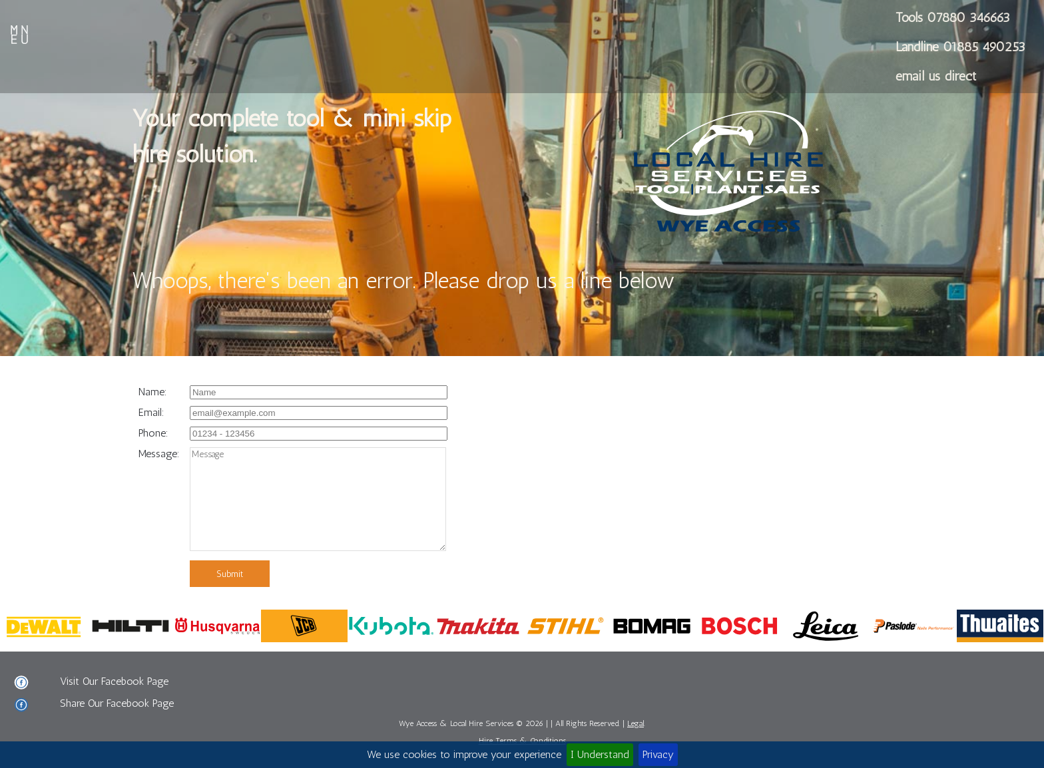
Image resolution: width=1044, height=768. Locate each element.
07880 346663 (968, 17)
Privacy (658, 754)
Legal (635, 723)
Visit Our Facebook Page (114, 681)
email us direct (936, 76)
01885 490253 (984, 47)
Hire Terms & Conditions (522, 740)
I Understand (600, 754)
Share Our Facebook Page (117, 703)
